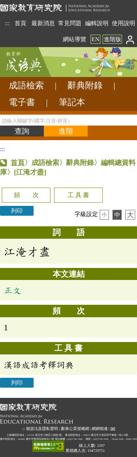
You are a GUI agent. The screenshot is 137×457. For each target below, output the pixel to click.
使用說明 (123, 23)
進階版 (112, 39)
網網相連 (100, 429)
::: (7, 23)
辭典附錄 (85, 85)
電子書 (22, 102)
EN (95, 39)
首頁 (20, 23)
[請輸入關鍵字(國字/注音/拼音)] (68, 120)
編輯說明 (97, 23)
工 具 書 (78, 195)
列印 (17, 211)
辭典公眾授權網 (75, 429)
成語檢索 (26, 85)
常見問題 (69, 23)
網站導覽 (74, 39)
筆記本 (72, 102)
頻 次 (26, 195)
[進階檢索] (66, 131)
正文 (12, 290)
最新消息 (43, 23)
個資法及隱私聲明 (42, 429)
